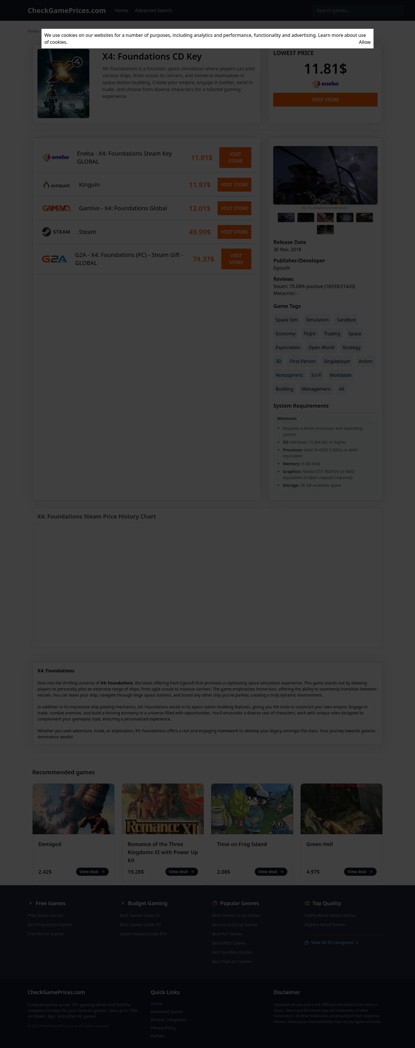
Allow (365, 42)
